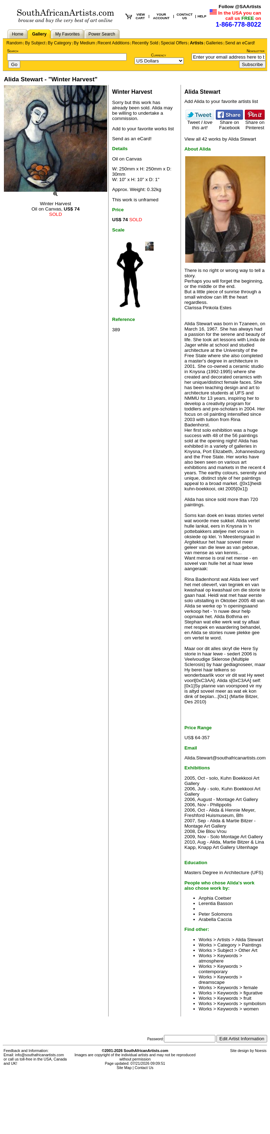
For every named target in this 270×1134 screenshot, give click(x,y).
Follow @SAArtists (240, 6)
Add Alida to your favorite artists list (221, 101)
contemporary (213, 971)
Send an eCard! (240, 42)
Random (14, 42)
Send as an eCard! (131, 138)
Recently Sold (145, 42)
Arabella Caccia (215, 919)
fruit (247, 998)
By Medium (84, 42)
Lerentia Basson (216, 903)
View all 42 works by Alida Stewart (220, 139)
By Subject (35, 42)
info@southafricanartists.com (39, 1055)
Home (17, 34)
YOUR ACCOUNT (161, 16)
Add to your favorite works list (143, 128)
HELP (202, 16)
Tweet (200, 122)
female (250, 987)
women (251, 1009)
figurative (253, 993)
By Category (59, 42)
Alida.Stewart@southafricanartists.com (225, 757)
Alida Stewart (249, 939)
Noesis (260, 1050)
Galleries (214, 42)
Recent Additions (114, 42)
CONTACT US (185, 16)
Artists (196, 42)
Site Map (124, 1067)
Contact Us (144, 1067)
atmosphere (211, 961)
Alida (157, 107)
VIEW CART (140, 16)
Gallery (39, 34)
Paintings (251, 945)
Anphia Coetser (215, 898)
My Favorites (67, 34)
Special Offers (174, 42)
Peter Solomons (215, 914)
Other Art (247, 950)
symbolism (254, 1003)
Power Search (101, 34)
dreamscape (212, 982)
